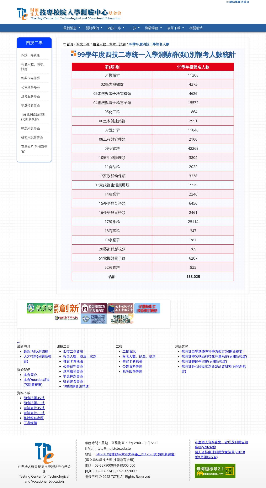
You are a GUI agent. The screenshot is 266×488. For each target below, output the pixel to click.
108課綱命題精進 (76, 386)
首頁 (70, 44)
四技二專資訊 (30, 55)
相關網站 (196, 28)
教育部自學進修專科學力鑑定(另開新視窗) (213, 351)
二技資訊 (129, 351)
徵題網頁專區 (30, 128)
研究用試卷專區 (32, 137)
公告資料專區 (30, 87)
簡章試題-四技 (34, 398)
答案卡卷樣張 (30, 78)
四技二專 (115, 28)
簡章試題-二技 (34, 403)
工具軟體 (30, 423)
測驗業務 (152, 28)
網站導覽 (234, 2)
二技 (133, 28)
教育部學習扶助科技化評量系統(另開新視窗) (214, 356)
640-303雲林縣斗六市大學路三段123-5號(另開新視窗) (135, 454)
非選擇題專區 (30, 105)
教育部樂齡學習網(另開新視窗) (204, 361)
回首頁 (245, 2)
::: (227, 2)
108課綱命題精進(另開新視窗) (33, 116)
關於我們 (93, 28)
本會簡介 (30, 374)
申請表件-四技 (34, 408)
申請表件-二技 (34, 413)
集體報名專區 (34, 418)
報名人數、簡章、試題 (33, 66)
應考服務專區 (30, 96)
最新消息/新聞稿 (36, 351)
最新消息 (70, 28)
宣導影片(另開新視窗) (34, 148)
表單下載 (174, 28)
